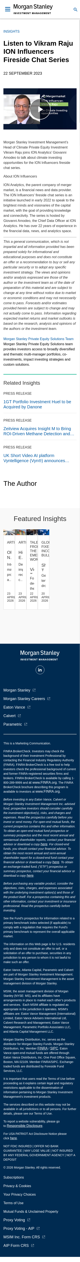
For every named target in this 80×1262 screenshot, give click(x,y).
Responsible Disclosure (24, 1126)
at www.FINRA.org (43, 782)
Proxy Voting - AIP (18, 1228)
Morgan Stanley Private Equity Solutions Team (38, 339)
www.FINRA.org (47, 791)
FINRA (43, 1048)
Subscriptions (13, 1177)
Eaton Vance (14, 707)
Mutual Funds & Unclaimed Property (30, 1211)
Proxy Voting (14, 1220)
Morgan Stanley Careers (24, 699)
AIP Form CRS (16, 1245)
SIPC (54, 1048)
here (44, 844)
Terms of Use (13, 1203)
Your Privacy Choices (20, 1194)
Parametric (12, 724)
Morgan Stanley (16, 690)
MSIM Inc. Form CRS (21, 1237)
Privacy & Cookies (17, 1186)
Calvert (9, 716)
